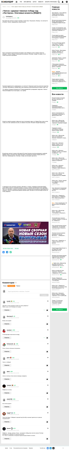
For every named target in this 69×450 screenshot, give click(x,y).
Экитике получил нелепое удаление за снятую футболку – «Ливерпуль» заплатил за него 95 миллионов (58, 234)
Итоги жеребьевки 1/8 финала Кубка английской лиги (59, 204)
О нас (11, 448)
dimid (8, 371)
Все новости (59, 88)
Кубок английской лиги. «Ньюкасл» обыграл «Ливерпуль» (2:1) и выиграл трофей (59, 272)
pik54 (8, 357)
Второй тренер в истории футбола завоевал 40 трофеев (58, 99)
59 (60, 54)
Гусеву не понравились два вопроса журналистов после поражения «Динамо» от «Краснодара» (59, 29)
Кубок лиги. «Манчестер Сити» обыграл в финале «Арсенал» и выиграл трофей (59, 122)
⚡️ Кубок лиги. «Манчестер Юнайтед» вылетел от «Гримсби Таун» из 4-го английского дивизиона (59, 264)
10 (60, 75)
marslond (9, 330)
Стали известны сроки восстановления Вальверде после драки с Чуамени (59, 36)
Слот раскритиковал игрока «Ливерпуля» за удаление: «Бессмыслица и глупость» (59, 227)
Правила (31, 448)
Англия (16, 248)
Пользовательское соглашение (20, 448)
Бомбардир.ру (9, 16)
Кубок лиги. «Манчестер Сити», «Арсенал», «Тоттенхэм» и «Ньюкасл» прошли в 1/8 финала (58, 212)
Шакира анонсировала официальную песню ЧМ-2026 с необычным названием (59, 73)
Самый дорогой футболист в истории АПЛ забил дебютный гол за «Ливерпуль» (59, 249)
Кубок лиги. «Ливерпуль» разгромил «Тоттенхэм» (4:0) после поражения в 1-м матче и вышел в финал (59, 287)
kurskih (8, 301)
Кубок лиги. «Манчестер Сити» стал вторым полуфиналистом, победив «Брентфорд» (59, 174)
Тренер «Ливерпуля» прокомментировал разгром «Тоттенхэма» (59, 279)
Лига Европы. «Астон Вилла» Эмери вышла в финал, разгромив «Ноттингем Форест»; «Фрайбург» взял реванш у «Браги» (59, 14)
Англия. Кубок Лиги (8, 248)
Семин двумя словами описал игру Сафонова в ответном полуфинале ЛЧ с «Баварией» (59, 80)
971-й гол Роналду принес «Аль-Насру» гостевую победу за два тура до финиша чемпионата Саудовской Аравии (58, 44)
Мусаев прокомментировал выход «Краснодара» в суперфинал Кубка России (59, 21)
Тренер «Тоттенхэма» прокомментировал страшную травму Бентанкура (57, 302)
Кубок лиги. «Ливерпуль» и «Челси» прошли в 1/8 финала (59, 242)
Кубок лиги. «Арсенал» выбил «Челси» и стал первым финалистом (57, 144)
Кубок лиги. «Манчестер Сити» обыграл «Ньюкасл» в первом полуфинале (59, 159)
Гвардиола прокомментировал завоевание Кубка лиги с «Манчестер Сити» (58, 107)
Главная (4, 6)
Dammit (9, 428)
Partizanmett (10, 344)
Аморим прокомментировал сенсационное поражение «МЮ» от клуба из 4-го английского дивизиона (59, 257)
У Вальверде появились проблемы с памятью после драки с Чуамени (59, 65)
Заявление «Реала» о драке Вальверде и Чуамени (59, 58)
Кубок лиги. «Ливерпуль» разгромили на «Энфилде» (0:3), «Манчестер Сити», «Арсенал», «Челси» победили (59, 197)
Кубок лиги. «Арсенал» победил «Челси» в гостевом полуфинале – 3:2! (59, 152)
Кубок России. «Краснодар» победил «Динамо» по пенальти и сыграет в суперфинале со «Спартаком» (59, 51)
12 (62, 267)
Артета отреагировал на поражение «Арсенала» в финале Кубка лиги (58, 114)
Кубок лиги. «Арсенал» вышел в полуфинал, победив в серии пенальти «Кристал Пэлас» (58, 167)
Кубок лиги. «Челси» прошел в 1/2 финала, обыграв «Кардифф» (59, 182)
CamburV (9, 385)
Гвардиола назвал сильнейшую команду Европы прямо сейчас (57, 129)
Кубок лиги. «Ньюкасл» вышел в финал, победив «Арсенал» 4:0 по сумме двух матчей (59, 294)
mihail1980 (9, 399)
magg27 (9, 413)
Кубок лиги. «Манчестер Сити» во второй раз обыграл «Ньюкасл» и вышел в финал (59, 137)
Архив (6, 448)
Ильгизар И (10, 316)
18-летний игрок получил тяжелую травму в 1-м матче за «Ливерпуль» (59, 219)
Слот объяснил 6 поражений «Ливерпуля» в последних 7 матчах (59, 189)
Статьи (8, 6)
